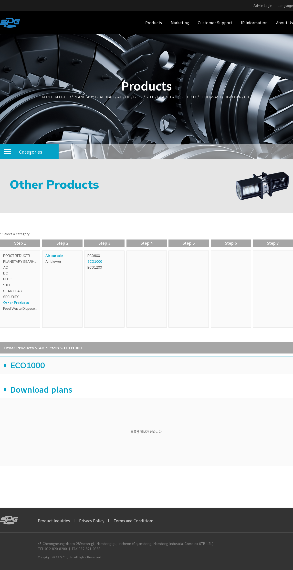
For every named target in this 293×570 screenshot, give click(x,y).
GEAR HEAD (12, 291)
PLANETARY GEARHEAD (21, 261)
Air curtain (54, 256)
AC (5, 267)
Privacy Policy (91, 521)
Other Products (16, 303)
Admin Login (262, 6)
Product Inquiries (54, 521)
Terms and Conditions (134, 521)
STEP (7, 285)
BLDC (7, 279)
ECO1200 (94, 267)
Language (285, 6)
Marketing (180, 22)
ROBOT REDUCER (16, 256)
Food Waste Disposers (20, 308)
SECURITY (11, 297)
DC (5, 273)
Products (153, 22)
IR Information (254, 22)
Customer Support (215, 22)
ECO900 (93, 256)
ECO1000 (94, 261)
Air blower (53, 261)
